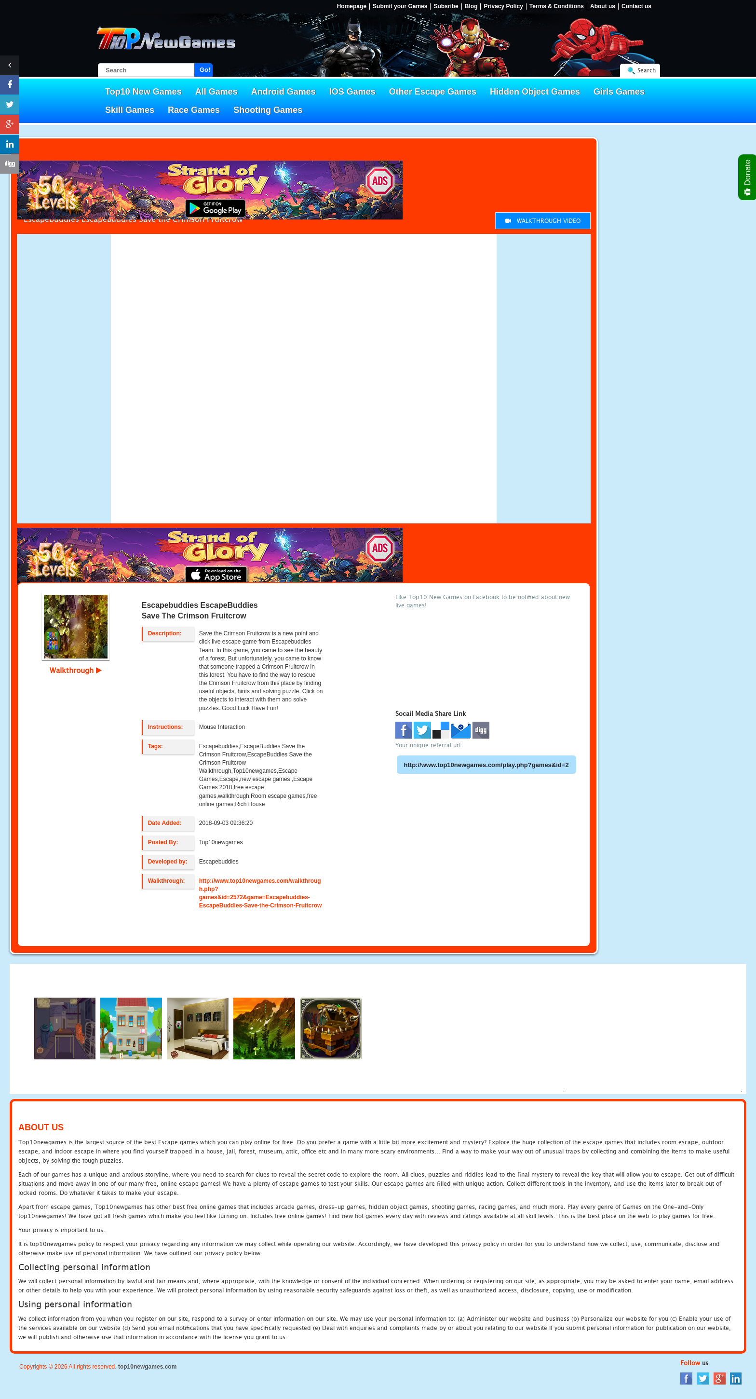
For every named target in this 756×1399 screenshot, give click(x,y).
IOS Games (352, 91)
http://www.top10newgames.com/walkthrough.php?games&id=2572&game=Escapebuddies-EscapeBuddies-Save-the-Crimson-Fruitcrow (260, 893)
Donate (748, 177)
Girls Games (619, 91)
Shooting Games (267, 110)
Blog (471, 6)
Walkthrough (76, 670)
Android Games (283, 91)
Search (646, 70)
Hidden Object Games (535, 91)
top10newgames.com (147, 1366)
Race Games (194, 110)
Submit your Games (400, 6)
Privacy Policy (503, 6)
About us (602, 6)
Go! (205, 69)
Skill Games (129, 110)
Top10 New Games (143, 91)
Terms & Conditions (556, 6)
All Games (216, 91)
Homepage (351, 6)
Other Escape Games (432, 91)
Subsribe (445, 6)
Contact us (636, 6)
